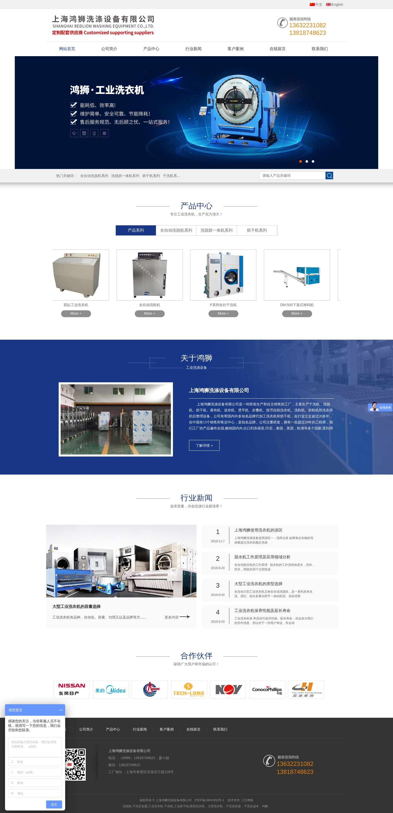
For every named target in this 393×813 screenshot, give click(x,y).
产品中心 (151, 49)
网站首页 (67, 49)
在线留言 (278, 49)
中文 (318, 5)
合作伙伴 (196, 655)
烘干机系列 (151, 176)
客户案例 (236, 49)
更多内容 (177, 617)
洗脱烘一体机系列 (125, 176)
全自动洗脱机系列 (94, 176)
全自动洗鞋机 (151, 305)
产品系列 (136, 230)
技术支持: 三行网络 (240, 800)
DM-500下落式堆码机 (298, 305)
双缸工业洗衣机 (77, 305)
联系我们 (320, 49)
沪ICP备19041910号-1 (209, 800)
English (337, 5)
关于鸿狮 (196, 357)
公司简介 (109, 49)
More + (77, 313)
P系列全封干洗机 (224, 305)
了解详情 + (204, 445)
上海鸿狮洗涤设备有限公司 (219, 390)
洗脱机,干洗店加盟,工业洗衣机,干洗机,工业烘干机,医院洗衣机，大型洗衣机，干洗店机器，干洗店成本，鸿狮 (195, 806)
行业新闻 (193, 49)
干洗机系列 (171, 176)
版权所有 (146, 800)
